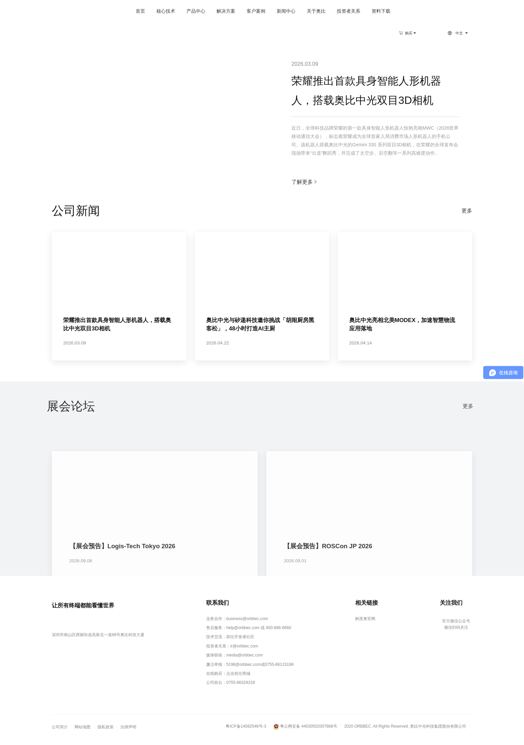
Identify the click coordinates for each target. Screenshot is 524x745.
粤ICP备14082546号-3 (247, 732)
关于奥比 (290, 11)
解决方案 (199, 11)
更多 (467, 210)
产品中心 (169, 11)
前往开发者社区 (241, 645)
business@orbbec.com (247, 627)
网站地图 (83, 733)
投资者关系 (322, 11)
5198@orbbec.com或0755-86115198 (259, 671)
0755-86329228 (241, 689)
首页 (114, 11)
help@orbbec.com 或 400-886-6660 (258, 636)
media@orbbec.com (245, 662)
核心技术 (139, 11)
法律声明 (128, 733)
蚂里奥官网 (365, 627)
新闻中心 (260, 11)
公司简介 (60, 733)
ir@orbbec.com (244, 653)
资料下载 (355, 11)
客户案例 (230, 11)
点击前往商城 (239, 680)
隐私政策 (106, 733)
